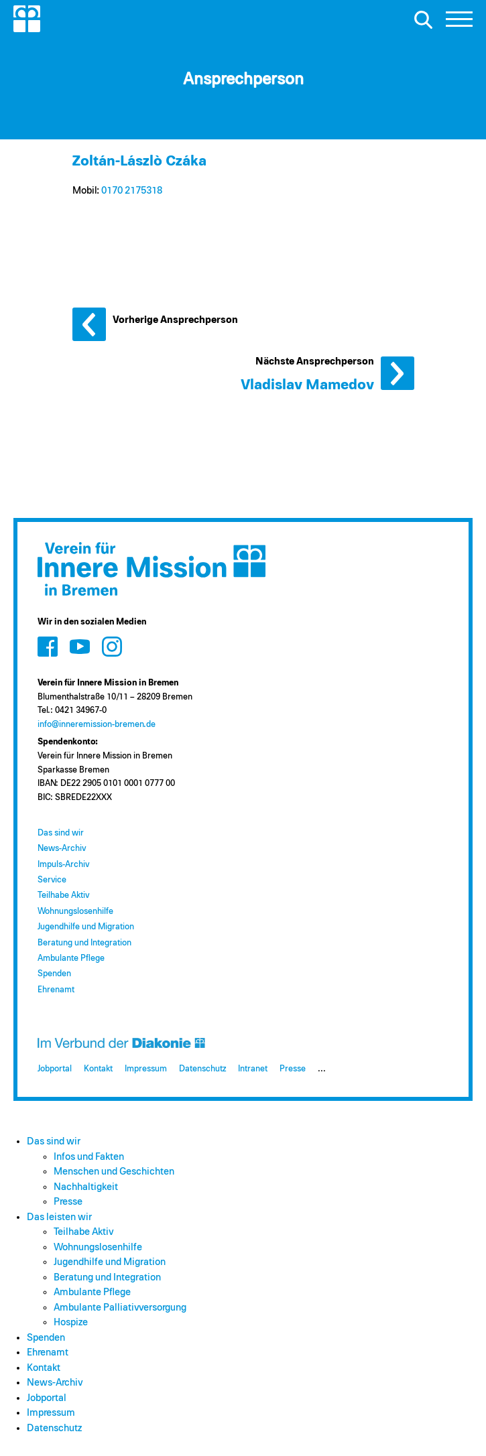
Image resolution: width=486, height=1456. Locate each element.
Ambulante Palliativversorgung (120, 1308)
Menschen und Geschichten (114, 1172)
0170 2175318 (131, 191)
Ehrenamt (56, 990)
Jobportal (55, 1069)
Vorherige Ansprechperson (89, 324)
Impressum (146, 1069)
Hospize (71, 1322)
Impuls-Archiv (63, 864)
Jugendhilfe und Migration (86, 927)
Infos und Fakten (89, 1157)
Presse (293, 1069)
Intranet (252, 1069)
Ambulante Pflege (71, 958)
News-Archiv (62, 848)
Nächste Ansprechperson (397, 373)
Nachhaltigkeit (86, 1187)
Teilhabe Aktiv (63, 895)
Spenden (54, 974)
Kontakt (98, 1069)
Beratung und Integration (84, 943)
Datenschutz (202, 1069)
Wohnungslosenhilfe (75, 911)
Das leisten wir (59, 1217)
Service (52, 880)
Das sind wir (61, 833)
